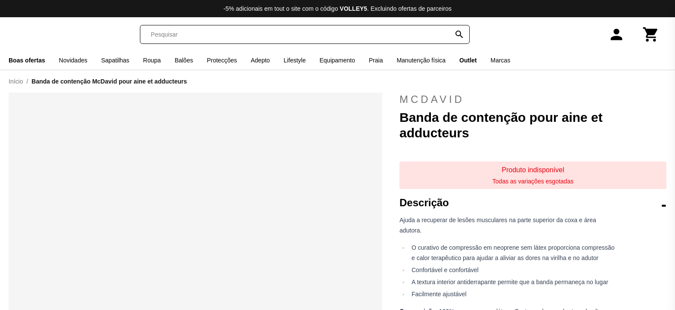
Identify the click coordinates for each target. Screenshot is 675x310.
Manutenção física (421, 60)
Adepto (260, 60)
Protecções (222, 60)
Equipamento (337, 60)
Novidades (73, 60)
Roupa (152, 60)
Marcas (501, 60)
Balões (184, 60)
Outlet (468, 60)
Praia (376, 60)
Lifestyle (295, 60)
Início (16, 81)
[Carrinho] (651, 34)
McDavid (532, 99)
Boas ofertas (27, 60)
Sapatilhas (115, 60)
